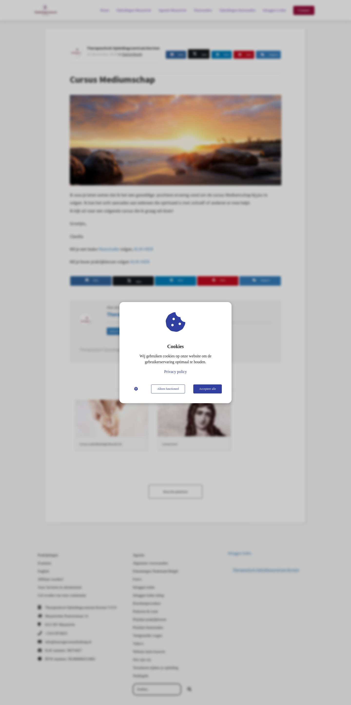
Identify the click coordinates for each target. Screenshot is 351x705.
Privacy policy (175, 372)
